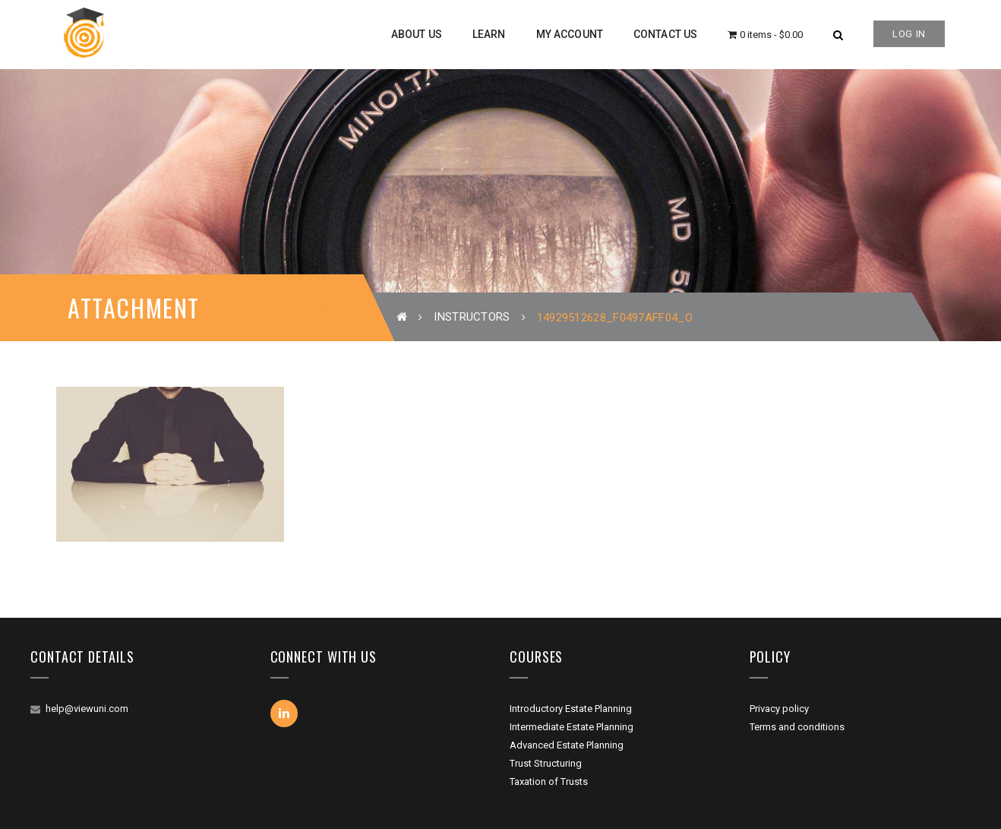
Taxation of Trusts (549, 781)
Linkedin (284, 713)
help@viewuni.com (87, 708)
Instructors (472, 317)
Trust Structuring (546, 763)
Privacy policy (779, 708)
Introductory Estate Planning (571, 708)
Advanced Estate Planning (567, 745)
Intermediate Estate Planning (571, 726)
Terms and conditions (797, 726)
